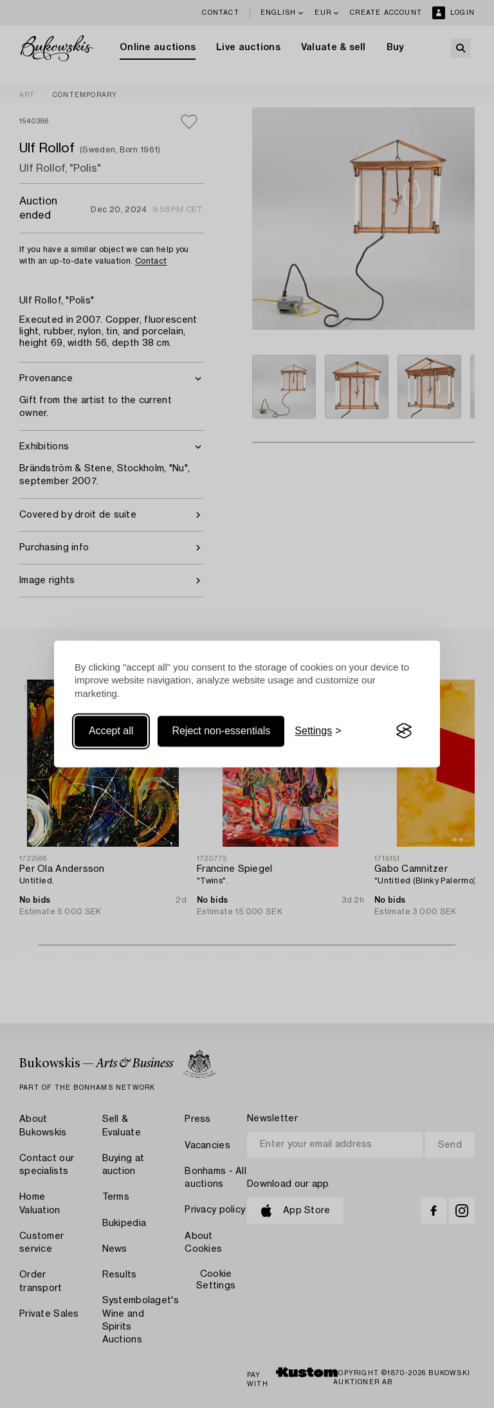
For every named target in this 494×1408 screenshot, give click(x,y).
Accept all (111, 730)
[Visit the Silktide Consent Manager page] (404, 731)
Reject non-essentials (221, 730)
